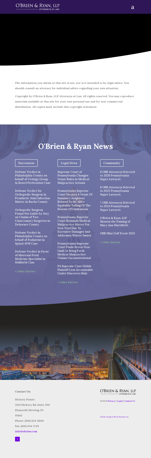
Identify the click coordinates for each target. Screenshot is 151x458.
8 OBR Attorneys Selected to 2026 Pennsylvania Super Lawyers (117, 175)
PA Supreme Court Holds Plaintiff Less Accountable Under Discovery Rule (75, 269)
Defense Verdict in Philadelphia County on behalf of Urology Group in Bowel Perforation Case (33, 177)
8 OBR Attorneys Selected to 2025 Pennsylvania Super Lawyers (117, 190)
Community (111, 163)
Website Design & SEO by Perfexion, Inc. (114, 417)
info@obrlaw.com (26, 431)
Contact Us (129, 401)
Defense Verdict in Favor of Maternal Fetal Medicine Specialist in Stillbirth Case (32, 257)
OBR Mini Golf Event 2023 (117, 233)
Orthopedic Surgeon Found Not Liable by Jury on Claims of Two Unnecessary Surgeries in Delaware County (32, 217)
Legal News (69, 163)
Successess (26, 163)
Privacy (111, 401)
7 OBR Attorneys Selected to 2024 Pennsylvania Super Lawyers (117, 206)
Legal (119, 401)
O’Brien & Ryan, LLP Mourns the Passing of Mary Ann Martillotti (115, 221)
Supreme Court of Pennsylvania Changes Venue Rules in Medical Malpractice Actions (73, 177)
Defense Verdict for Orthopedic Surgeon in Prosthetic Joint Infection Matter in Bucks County (32, 196)
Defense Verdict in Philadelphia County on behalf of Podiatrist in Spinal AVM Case (31, 238)
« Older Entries (25, 271)
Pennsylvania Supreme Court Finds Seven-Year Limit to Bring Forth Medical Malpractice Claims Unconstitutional (74, 251)
